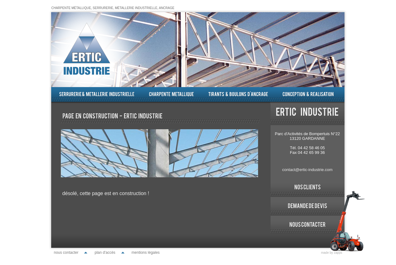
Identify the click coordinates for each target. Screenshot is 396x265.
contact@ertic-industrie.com (307, 169)
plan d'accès (105, 252)
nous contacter (66, 252)
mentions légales (146, 252)
